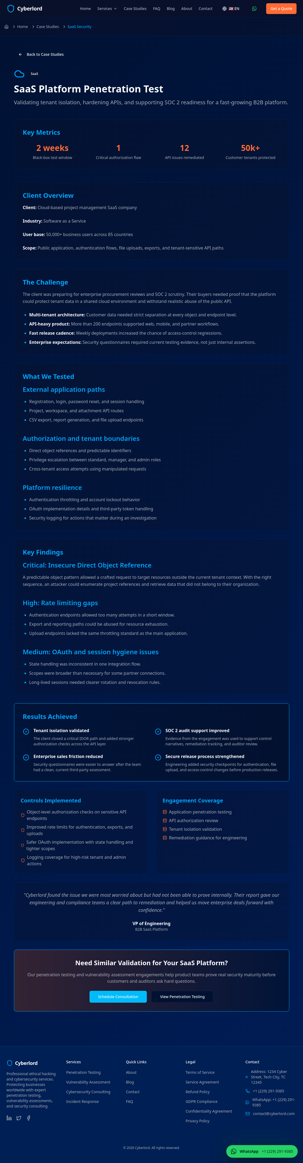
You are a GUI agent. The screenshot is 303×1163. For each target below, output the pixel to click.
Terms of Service (200, 1072)
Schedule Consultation (118, 996)
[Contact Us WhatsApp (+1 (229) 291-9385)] (254, 8)
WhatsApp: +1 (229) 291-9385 (273, 1102)
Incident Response (82, 1101)
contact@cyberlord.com (274, 1113)
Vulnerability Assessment (88, 1082)
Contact (206, 8)
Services (107, 8)
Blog (171, 8)
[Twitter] (19, 1118)
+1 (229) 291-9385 (268, 1090)
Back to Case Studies (41, 54)
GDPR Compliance (202, 1101)
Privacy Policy (197, 1120)
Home (85, 8)
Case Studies (135, 8)
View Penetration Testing (182, 996)
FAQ (156, 8)
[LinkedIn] (9, 1118)
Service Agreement (202, 1082)
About (186, 8)
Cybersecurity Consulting (88, 1091)
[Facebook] (28, 1118)
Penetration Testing (83, 1072)
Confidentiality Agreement (209, 1111)
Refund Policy (198, 1091)
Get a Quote (281, 8)
